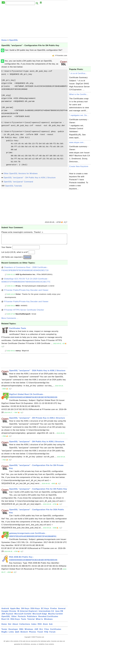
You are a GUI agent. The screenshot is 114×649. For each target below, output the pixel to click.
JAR (36, 631)
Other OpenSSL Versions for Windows (21, 173)
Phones (32, 634)
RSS (40, 626)
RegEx (4, 634)
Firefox (53, 611)
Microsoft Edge (40, 616)
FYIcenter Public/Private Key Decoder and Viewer (26, 292)
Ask (51, 626)
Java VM (59, 613)
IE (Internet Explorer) (27, 613)
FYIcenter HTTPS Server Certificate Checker (24, 312)
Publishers (32, 619)
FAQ (46, 634)
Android (5, 611)
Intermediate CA (46, 613)
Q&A (17, 634)
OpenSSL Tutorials (13, 186)
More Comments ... (9, 320)
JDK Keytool (7, 616)
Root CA (5, 621)
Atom (45, 626)
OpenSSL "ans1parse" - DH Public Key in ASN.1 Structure (30, 178)
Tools (23, 621)
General (62, 611)
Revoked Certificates (48, 619)
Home (4, 40)
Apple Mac (15, 611)
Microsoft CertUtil (22, 616)
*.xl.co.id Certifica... (78, 73)
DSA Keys (35, 611)
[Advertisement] (34, 21)
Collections (24, 626)
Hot (9, 626)
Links (11, 634)
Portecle (22, 619)
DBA (21, 631)
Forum (52, 634)
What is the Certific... (78, 94)
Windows (48, 621)
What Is (39, 621)
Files (46, 631)
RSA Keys (15, 621)
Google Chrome (8, 613)
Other (14, 619)
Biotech (24, 634)
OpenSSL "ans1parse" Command (18, 182)
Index (34, 626)
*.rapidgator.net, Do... (79, 115)
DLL (41, 631)
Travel (40, 634)
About (15, 626)
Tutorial (31, 621)
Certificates (55, 631)
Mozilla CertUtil (55, 616)
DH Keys (25, 611)
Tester (4, 631)
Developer (13, 631)
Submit (27, 259)
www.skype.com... (77, 142)
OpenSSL (13, 40)
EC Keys (45, 611)
